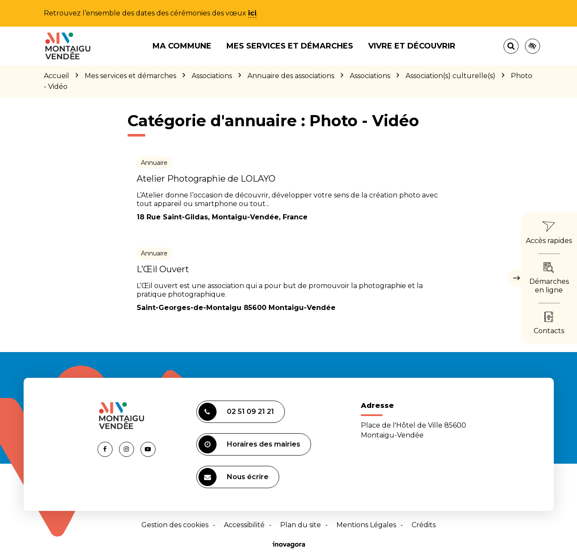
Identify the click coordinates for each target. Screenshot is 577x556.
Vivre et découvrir (411, 46)
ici (252, 13)
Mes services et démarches (289, 46)
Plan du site (300, 525)
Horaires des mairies (249, 444)
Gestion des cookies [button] (174, 525)
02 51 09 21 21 (236, 412)
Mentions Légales (366, 525)
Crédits (424, 525)
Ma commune (182, 46)
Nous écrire (233, 477)
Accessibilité (244, 525)
